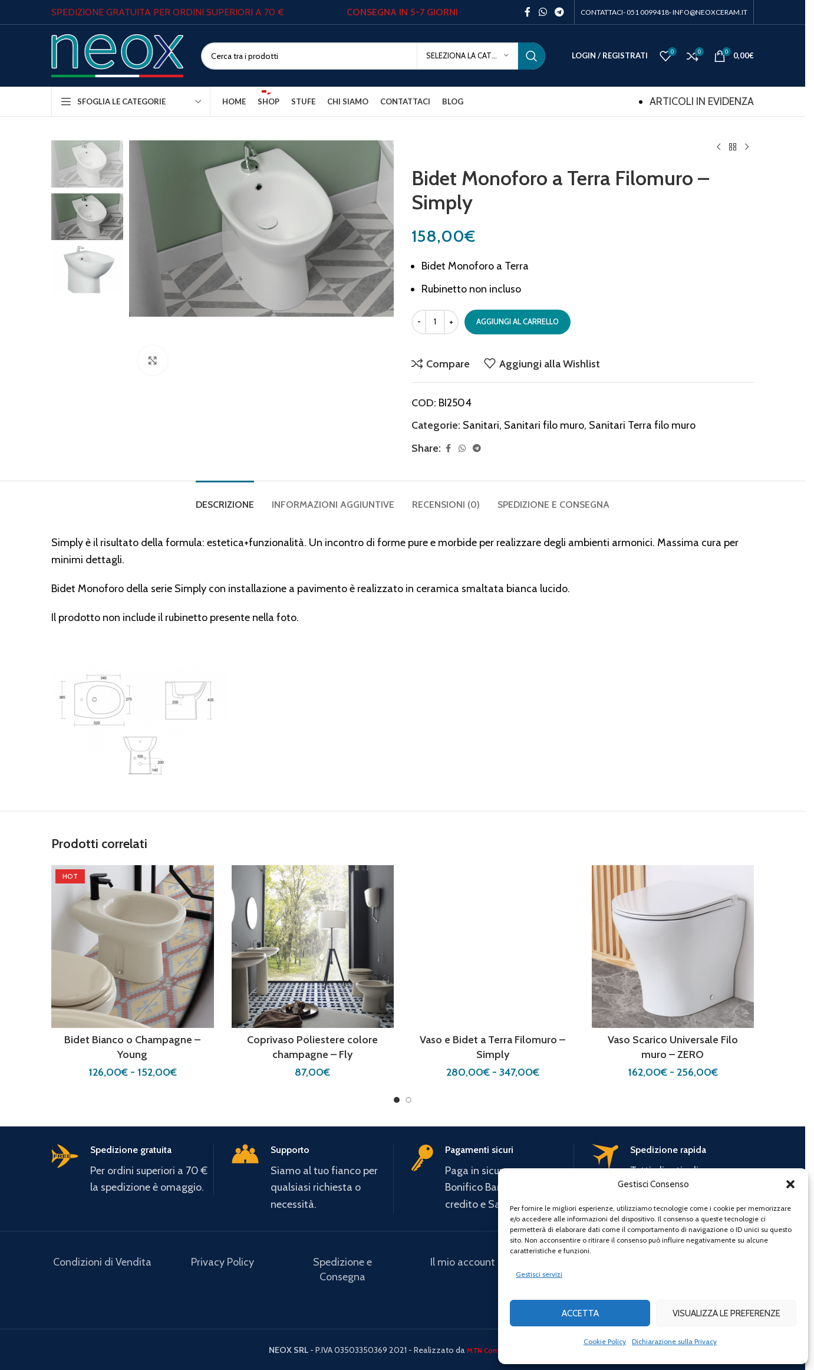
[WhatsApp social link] (543, 12)
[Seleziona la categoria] (467, 56)
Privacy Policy (222, 1262)
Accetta (580, 1313)
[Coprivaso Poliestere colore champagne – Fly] (313, 946)
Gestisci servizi (539, 1274)
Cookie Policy (605, 1341)
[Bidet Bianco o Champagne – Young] (132, 946)
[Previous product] (718, 147)
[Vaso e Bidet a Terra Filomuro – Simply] (492, 946)
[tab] (225, 499)
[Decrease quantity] (418, 322)
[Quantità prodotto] (435, 322)
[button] (790, 1184)
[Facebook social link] (527, 12)
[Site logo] (117, 54)
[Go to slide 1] (397, 1100)
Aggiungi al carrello (517, 321)
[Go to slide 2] (408, 1100)
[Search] (373, 56)
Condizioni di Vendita (102, 1262)
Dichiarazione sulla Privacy (674, 1341)
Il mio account (462, 1262)
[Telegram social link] (559, 12)
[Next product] (747, 147)
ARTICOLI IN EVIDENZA (702, 101)
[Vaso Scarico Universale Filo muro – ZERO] (673, 946)
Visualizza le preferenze (726, 1313)
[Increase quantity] (451, 322)
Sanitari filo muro (544, 425)
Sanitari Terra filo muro (642, 425)
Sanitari (481, 425)
